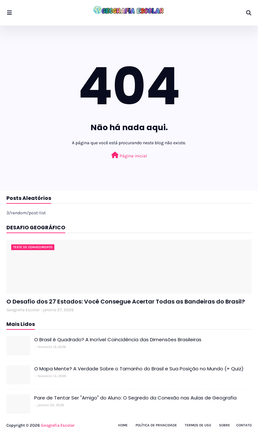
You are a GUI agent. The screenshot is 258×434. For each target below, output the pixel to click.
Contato (244, 425)
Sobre (224, 425)
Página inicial (129, 155)
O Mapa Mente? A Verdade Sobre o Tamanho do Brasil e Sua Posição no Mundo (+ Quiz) (139, 368)
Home (123, 425)
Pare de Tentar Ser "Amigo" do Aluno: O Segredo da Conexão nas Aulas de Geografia (135, 397)
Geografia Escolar (23, 309)
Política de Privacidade (156, 425)
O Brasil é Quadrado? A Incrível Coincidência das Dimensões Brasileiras (117, 339)
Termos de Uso (198, 425)
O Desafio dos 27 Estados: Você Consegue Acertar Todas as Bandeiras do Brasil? (125, 301)
